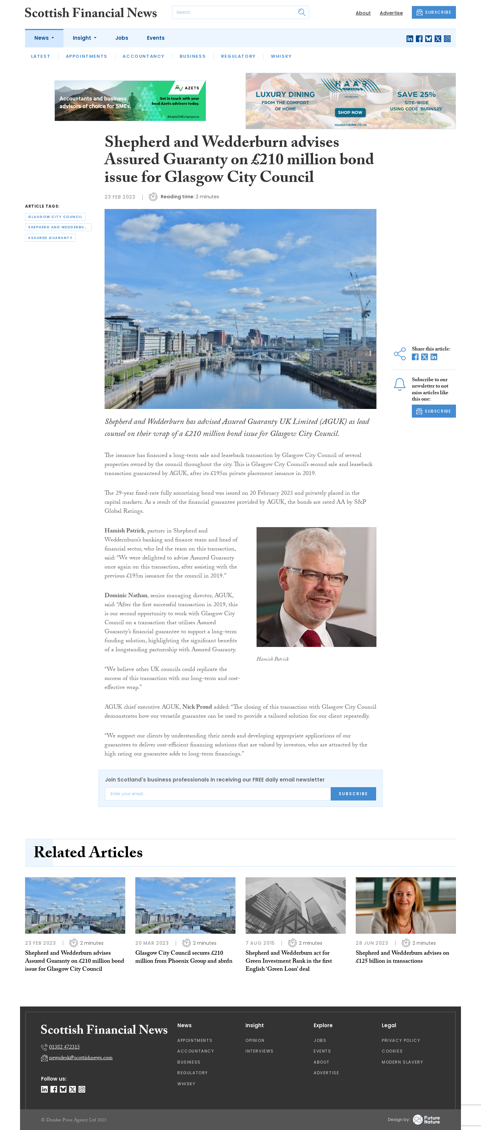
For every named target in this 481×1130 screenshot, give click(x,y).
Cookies (392, 1051)
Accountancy (144, 56)
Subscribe (353, 794)
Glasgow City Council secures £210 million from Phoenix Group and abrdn (183, 958)
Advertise (391, 13)
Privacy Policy (401, 1040)
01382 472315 (64, 1047)
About (363, 13)
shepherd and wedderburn (59, 227)
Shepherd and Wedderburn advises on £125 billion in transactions (402, 958)
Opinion (255, 1040)
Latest (41, 56)
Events (156, 37)
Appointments (87, 56)
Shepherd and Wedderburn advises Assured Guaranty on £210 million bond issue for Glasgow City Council (74, 962)
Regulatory (238, 56)
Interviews (260, 1051)
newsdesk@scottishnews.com (81, 1058)
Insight (83, 37)
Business (193, 56)
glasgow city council (55, 216)
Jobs (121, 37)
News (42, 37)
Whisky (281, 56)
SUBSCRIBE (434, 12)
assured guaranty (50, 237)
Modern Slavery (402, 1062)
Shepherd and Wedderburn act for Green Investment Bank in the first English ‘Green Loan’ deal (289, 962)
